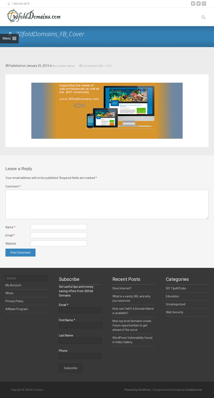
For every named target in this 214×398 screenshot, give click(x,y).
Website (10, 243)
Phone (63, 350)
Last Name (66, 335)
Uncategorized (175, 304)
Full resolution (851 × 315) (97, 65)
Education (172, 296)
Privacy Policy (14, 301)
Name (10, 227)
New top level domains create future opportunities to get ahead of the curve (131, 325)
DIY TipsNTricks (176, 288)
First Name (67, 320)
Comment (13, 186)
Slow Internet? (121, 288)
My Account (13, 285)
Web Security (174, 312)
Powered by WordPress (138, 389)
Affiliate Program (16, 309)
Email (10, 235)
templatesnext (193, 389)
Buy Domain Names (64, 65)
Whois (9, 293)
